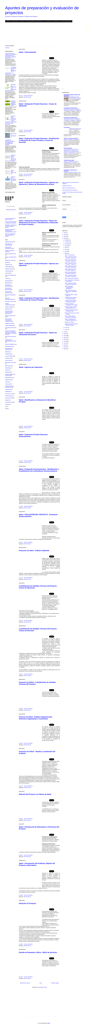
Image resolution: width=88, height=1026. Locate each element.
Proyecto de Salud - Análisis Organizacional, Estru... (71, 307)
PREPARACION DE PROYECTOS (9, 387)
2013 (65, 339)
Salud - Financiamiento (27, 52)
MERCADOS (8, 365)
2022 (65, 234)
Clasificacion (8, 264)
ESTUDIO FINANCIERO (10, 294)
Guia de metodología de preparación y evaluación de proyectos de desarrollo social (10, 332)
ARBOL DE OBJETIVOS (10, 253)
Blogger (48, 1023)
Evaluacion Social (9, 323)
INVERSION (7, 354)
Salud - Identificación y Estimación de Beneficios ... (72, 281)
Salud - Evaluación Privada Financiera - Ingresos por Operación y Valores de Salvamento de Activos (38, 183)
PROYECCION (8, 395)
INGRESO (7, 351)
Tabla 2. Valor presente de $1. (13, 172)
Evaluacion (7, 309)
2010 (65, 345)
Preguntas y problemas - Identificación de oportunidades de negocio (10, 230)
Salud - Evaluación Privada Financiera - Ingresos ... (70, 270)
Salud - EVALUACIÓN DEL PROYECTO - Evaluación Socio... (71, 291)
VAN (6, 408)
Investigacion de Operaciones (70, 108)
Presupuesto (8, 389)
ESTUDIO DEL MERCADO (8, 289)
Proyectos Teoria (8, 397)
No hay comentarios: (28, 95)
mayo (66, 251)
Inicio (40, 983)
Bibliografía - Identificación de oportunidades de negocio (10, 226)
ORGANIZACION (9, 377)
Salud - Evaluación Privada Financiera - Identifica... (70, 260)
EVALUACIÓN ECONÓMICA (13, 135)
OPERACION (8, 372)
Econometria (67, 127)
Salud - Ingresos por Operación (30, 367)
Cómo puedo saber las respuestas (69, 190)
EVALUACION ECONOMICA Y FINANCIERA (8, 320)
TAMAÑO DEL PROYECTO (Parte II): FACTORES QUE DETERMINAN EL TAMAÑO (10, 142)
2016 (65, 333)
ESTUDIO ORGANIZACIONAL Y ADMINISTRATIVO (13, 103)
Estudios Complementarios (9, 304)
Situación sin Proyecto (27, 903)
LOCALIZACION (48, 21)
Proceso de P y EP (9, 393)
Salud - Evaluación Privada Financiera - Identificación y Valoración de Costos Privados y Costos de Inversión (39, 140)
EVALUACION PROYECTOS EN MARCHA (34, 21)
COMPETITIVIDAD (9, 268)
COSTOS (22, 21)
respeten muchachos (66, 185)
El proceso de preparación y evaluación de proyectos (10, 222)
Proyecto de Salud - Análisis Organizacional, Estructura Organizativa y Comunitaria (35, 718)
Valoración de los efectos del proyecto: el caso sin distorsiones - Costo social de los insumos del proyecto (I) (10, 120)
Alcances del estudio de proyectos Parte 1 (10, 219)
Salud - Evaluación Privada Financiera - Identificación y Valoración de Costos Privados (39, 299)
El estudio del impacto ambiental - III (71, 172)
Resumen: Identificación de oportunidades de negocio (10, 235)
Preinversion (8, 384)
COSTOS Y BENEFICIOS (10, 275)
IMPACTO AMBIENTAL (10, 344)
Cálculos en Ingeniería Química (71, 138)
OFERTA (7, 370)
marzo (66, 327)
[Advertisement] (44, 34)
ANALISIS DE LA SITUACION (9, 244)
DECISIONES (8, 280)
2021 (65, 236)
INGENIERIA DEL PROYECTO (9, 349)
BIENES (7, 262)
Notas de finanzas (68, 148)
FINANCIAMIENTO (9, 325)
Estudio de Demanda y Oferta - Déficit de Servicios (38, 952)
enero (66, 329)
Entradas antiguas (55, 983)
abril (66, 253)
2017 (65, 331)
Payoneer (7, 47)
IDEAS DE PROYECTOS (10, 336)
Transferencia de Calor (69, 160)
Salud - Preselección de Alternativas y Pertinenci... (71, 316)
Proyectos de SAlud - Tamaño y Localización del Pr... (71, 310)
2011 (65, 343)
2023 (65, 232)
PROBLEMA (8, 391)
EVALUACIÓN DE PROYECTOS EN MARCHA (9, 312)
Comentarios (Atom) (42, 987)
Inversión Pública (14, 21)
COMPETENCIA (8, 266)
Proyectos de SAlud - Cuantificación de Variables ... (71, 304)
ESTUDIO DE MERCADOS (66, 21)
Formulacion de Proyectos (10, 327)
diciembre (67, 240)
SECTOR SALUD (27, 97)
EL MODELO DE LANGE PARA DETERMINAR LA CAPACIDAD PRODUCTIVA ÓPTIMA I (10, 71)
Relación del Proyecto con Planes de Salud (35, 794)
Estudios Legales (9, 306)
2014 (65, 337)
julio (66, 247)
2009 (65, 346)
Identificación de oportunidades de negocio (10, 340)
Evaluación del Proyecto (10, 315)
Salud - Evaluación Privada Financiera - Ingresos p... (70, 263)
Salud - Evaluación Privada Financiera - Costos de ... (71, 257)
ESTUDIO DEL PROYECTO (8, 292)
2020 (65, 238)
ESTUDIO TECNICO (9, 301)
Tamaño (7, 404)
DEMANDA (7, 282)
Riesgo (6, 400)
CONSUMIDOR (8, 271)
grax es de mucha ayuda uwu (68, 187)
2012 (65, 341)
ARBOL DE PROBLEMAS (10, 257)
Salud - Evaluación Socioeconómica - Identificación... (69, 287)
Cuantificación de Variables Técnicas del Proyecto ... (70, 298)
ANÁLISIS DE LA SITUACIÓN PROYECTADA (13, 179)
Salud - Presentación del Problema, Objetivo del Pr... (71, 319)
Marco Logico (8, 360)
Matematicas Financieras (10, 362)
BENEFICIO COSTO (9, 260)
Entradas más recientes (25, 983)
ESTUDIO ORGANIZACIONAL (9, 299)
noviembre (67, 242)
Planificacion (8, 379)
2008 (65, 348)
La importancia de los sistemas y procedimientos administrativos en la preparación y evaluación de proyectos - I (10, 55)
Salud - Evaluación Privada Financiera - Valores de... (70, 266)
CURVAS (7, 278)
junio (66, 249)
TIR (6, 406)
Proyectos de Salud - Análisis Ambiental (34, 550)
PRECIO (7, 381)
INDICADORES (8, 346)
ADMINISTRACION (9, 241)
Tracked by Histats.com (11, 209)
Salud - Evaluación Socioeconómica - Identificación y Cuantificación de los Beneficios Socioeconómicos (39, 470)
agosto (66, 245)
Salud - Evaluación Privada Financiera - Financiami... (71, 284)
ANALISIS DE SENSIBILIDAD (8, 248)
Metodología (7, 367)
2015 (65, 335)
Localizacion (7, 358)
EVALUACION (55, 21)
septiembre (67, 243)
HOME (7, 21)
